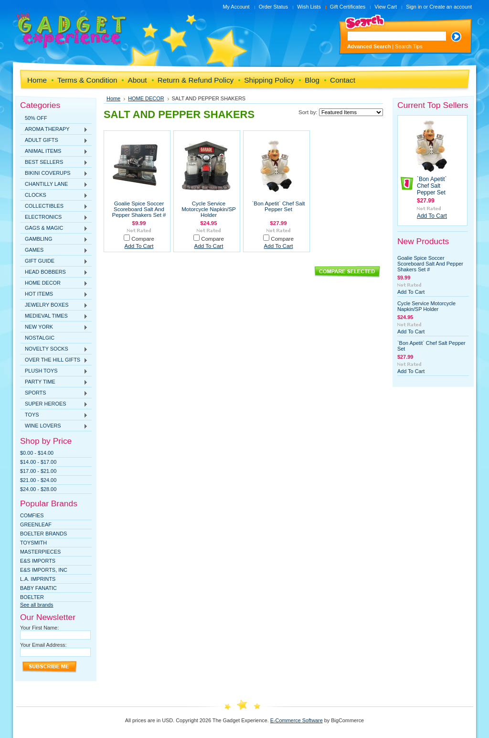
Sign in (414, 7)
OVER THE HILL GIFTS (54, 360)
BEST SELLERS (54, 162)
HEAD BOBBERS (54, 272)
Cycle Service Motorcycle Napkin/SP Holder (208, 209)
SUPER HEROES (54, 404)
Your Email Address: (43, 645)
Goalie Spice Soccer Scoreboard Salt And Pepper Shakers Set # (139, 209)
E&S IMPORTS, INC (43, 570)
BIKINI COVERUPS (54, 173)
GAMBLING (54, 239)
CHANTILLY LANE (54, 184)
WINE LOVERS (54, 426)
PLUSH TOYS (54, 371)
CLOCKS (54, 195)
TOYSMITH (33, 542)
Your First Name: (39, 628)
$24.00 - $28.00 (38, 489)
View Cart (385, 7)
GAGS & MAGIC (54, 228)
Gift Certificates (347, 7)
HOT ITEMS (54, 294)
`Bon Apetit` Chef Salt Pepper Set (278, 206)
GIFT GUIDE (54, 261)
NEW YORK (54, 327)
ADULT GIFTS (54, 140)
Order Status (273, 7)
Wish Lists (309, 7)
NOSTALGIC (39, 338)
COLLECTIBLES (54, 206)
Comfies (32, 515)
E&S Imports (37, 561)
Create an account (450, 7)
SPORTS (54, 393)
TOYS (54, 415)
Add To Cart (139, 246)
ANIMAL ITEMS (54, 151)
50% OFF (36, 118)
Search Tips (408, 46)
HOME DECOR (54, 283)
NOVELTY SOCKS (54, 349)
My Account (236, 7)
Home (113, 98)
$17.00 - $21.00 (38, 471)
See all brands (36, 605)
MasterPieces (40, 552)
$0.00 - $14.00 (36, 453)
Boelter (32, 597)
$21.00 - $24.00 (38, 480)
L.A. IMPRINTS (37, 579)
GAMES (54, 250)
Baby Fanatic (38, 588)
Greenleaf (36, 524)
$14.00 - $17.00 (38, 462)
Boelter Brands (43, 533)
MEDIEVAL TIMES (54, 316)
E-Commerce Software (296, 720)
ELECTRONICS (54, 217)
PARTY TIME (54, 382)
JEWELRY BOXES (54, 305)
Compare (142, 239)
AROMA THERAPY (54, 129)
